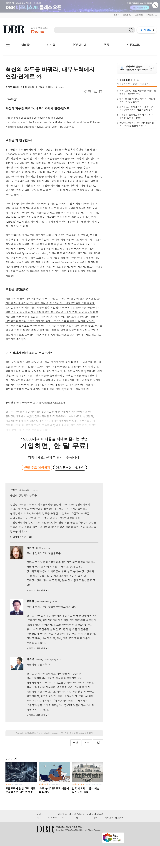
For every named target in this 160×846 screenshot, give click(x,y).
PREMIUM (79, 45)
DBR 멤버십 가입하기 (70, 467)
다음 (97, 742)
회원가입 (127, 14)
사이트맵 (109, 817)
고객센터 (139, 14)
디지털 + (52, 45)
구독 (106, 45)
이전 (75, 742)
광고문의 (119, 817)
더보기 (85, 91)
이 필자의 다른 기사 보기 (21, 536)
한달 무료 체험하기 (37, 467)
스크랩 (100, 91)
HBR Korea (151, 14)
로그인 (116, 14)
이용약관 (52, 817)
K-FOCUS (133, 45)
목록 (86, 742)
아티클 (25, 45)
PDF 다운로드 (90, 91)
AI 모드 (147, 29)
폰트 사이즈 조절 (95, 91)
